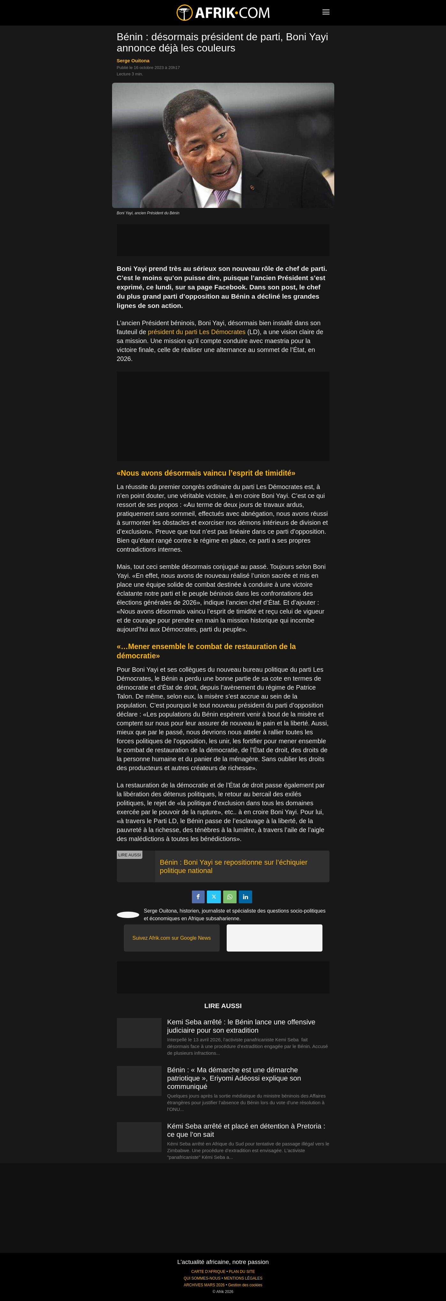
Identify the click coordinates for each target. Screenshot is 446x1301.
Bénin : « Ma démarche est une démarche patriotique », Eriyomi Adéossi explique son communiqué (234, 1078)
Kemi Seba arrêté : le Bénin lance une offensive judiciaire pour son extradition (241, 1026)
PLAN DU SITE (242, 1271)
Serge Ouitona (133, 60)
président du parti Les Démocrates (197, 331)
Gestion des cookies (245, 1285)
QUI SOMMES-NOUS (202, 1278)
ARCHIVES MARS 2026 (204, 1285)
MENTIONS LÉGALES (243, 1278)
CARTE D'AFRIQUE (208, 1271)
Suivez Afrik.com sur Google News (171, 938)
